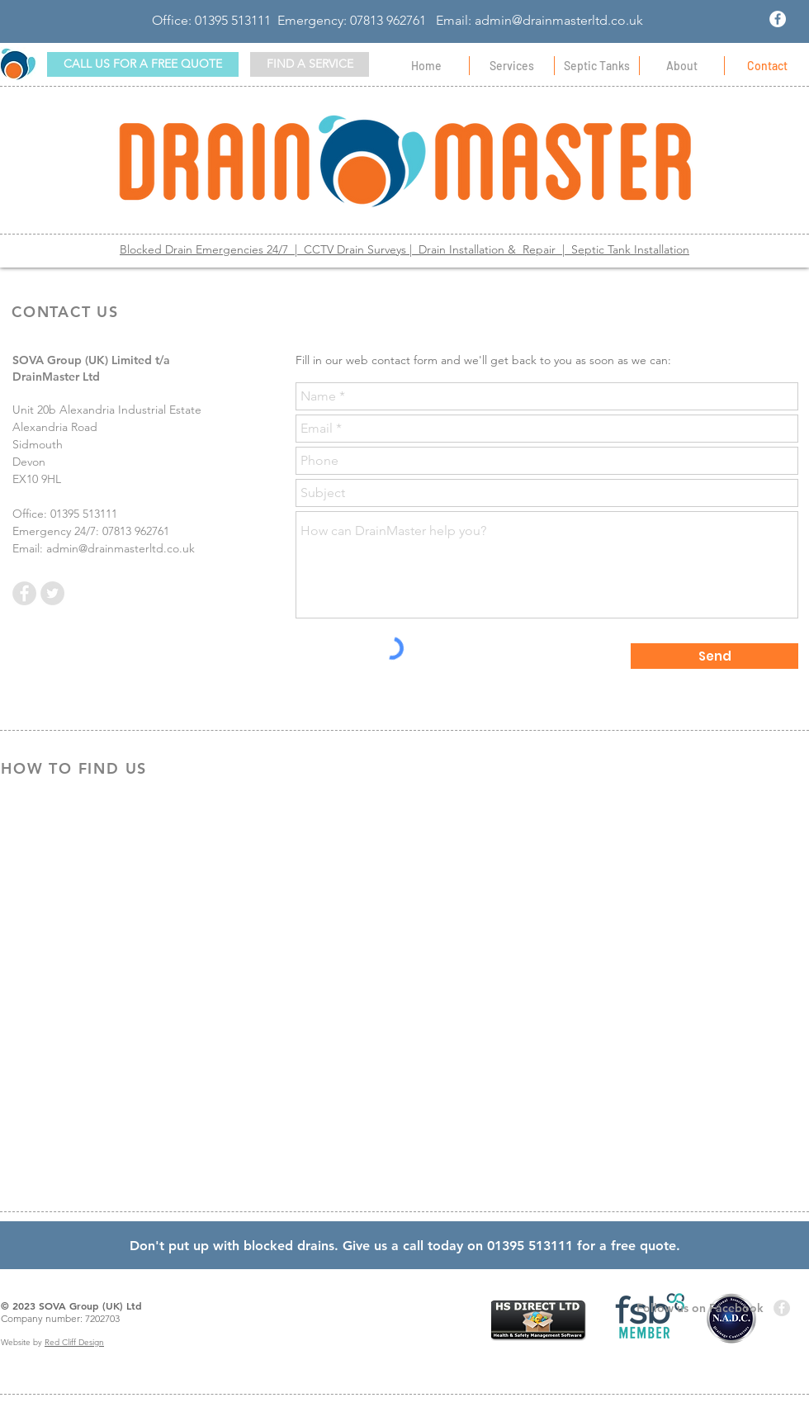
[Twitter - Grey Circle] (52, 593)
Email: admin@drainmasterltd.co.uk (539, 20)
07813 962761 (388, 20)
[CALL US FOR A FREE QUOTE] (143, 64)
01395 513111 (233, 20)
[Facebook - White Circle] (777, 19)
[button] (309, 64)
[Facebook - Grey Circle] (24, 593)
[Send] (714, 656)
